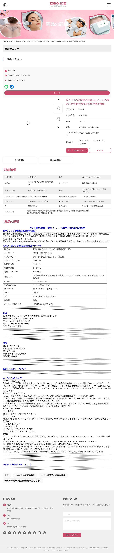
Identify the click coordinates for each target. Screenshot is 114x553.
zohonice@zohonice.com (19, 75)
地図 (26, 547)
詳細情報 (19, 160)
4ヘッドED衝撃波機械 (24, 475)
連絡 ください (72, 535)
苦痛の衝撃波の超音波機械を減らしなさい (23, 481)
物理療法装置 (21, 42)
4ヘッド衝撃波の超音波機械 (53, 475)
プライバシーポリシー (14, 547)
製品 (12, 42)
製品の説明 (55, 160)
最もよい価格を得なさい (77, 150)
